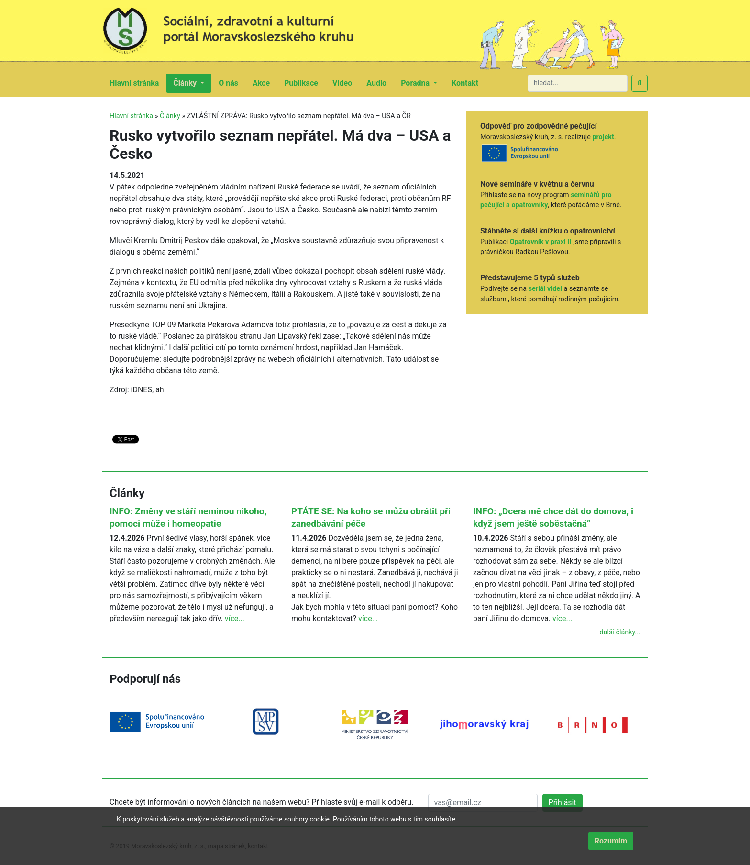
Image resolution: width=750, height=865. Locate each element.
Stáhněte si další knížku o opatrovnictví (547, 230)
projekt (603, 137)
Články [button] (186, 83)
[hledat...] (578, 83)
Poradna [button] (416, 83)
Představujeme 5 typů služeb (530, 277)
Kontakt (468, 82)
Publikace (304, 82)
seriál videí (545, 289)
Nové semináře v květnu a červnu (537, 184)
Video (345, 82)
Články (170, 116)
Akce (265, 82)
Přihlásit (562, 802)
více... (234, 618)
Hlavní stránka (138, 82)
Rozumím (611, 840)
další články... (619, 632)
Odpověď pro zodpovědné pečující (538, 126)
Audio (380, 82)
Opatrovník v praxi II (541, 242)
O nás (232, 82)
